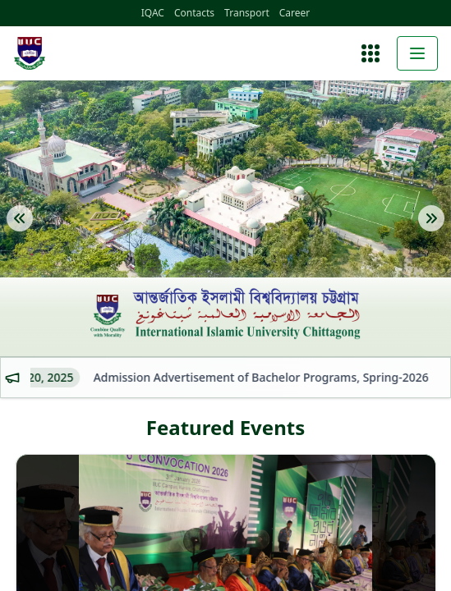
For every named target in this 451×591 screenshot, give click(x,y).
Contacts (194, 13)
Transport (246, 13)
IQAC (152, 13)
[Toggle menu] (417, 53)
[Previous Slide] (20, 231)
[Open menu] (370, 53)
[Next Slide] (431, 231)
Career (295, 13)
